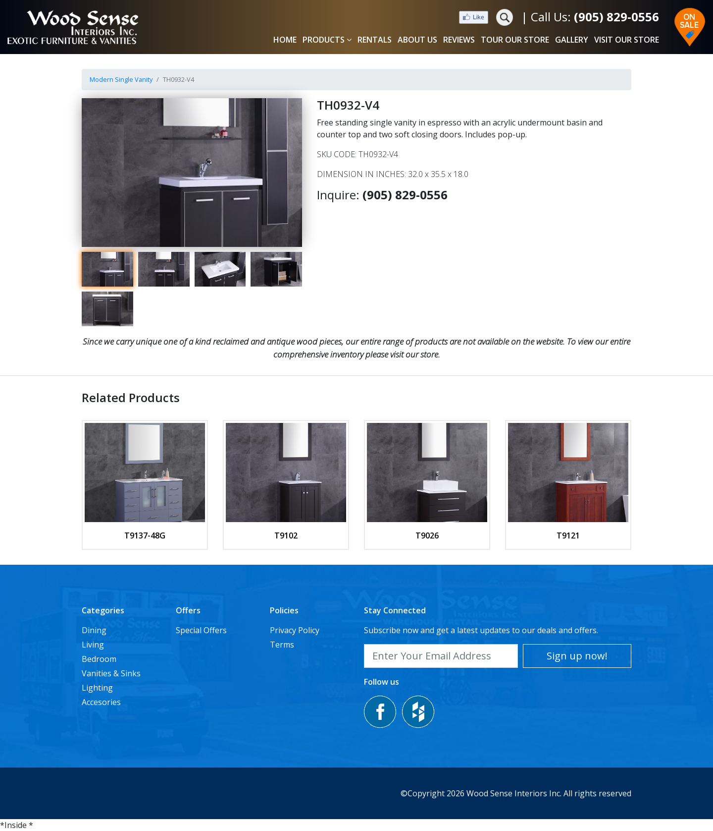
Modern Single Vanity (121, 79)
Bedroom (99, 658)
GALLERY (571, 39)
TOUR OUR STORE (515, 39)
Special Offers (201, 630)
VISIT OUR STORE (626, 39)
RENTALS (374, 39)
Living (93, 644)
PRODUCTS (327, 39)
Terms (282, 644)
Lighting (97, 687)
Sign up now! (577, 655)
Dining (94, 630)
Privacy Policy (294, 630)
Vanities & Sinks (111, 673)
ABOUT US (417, 39)
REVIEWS (459, 39)
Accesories (101, 702)
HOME (285, 39)
